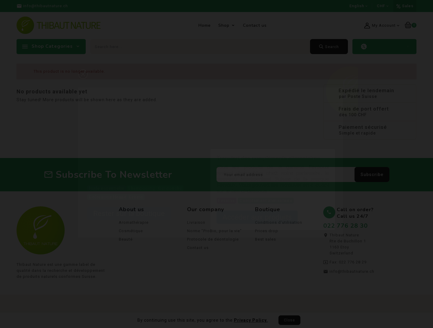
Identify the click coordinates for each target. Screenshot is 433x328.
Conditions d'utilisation (278, 223)
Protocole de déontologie (213, 240)
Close (289, 320)
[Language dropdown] (358, 6)
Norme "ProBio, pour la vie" (214, 232)
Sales (407, 6)
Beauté (126, 240)
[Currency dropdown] (383, 6)
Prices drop (266, 232)
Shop (223, 25)
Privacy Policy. (251, 320)
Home (204, 25)
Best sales (265, 240)
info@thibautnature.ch (352, 272)
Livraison (196, 223)
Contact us (255, 25)
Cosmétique (131, 232)
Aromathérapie (134, 223)
